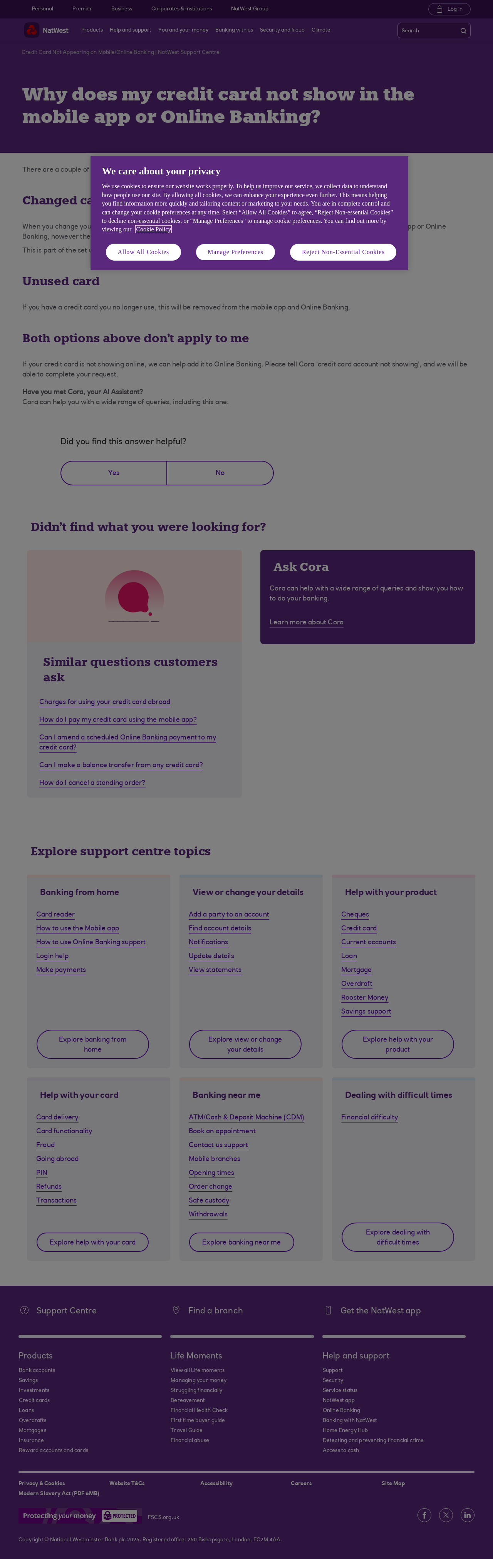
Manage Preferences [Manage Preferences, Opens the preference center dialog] (235, 252)
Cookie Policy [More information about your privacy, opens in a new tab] (153, 229)
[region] (249, 213)
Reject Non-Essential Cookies (343, 252)
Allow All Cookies (143, 252)
